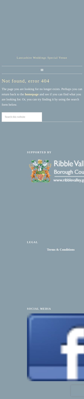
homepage (32, 94)
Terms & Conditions (61, 249)
